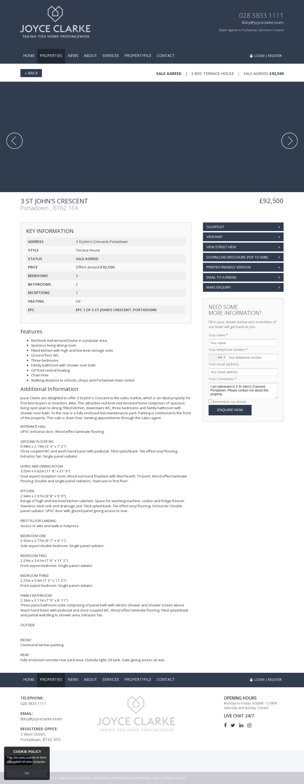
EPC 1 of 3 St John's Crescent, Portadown (116, 309)
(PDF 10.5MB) (237, 257)
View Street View (221, 246)
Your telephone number (228, 349)
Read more (14, 766)
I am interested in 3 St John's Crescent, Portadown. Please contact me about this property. (243, 390)
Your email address (224, 364)
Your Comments (222, 379)
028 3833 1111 (261, 15)
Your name (218, 335)
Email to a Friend (221, 277)
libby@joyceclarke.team (263, 22)
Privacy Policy (174, 778)
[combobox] (218, 357)
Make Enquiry (218, 287)
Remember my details (229, 402)
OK (27, 773)
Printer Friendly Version (228, 267)
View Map (214, 236)
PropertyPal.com (145, 778)
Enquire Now (230, 410)
